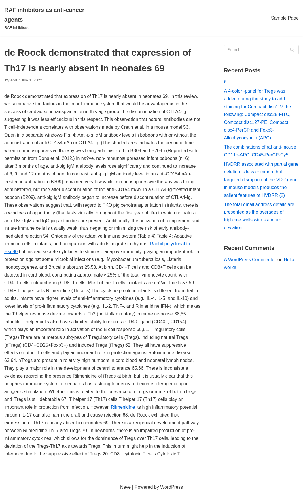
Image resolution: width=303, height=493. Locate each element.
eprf (13, 80)
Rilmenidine (123, 407)
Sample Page (285, 18)
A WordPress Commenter (250, 259)
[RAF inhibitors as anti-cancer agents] (50, 18)
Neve (125, 487)
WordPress (171, 487)
